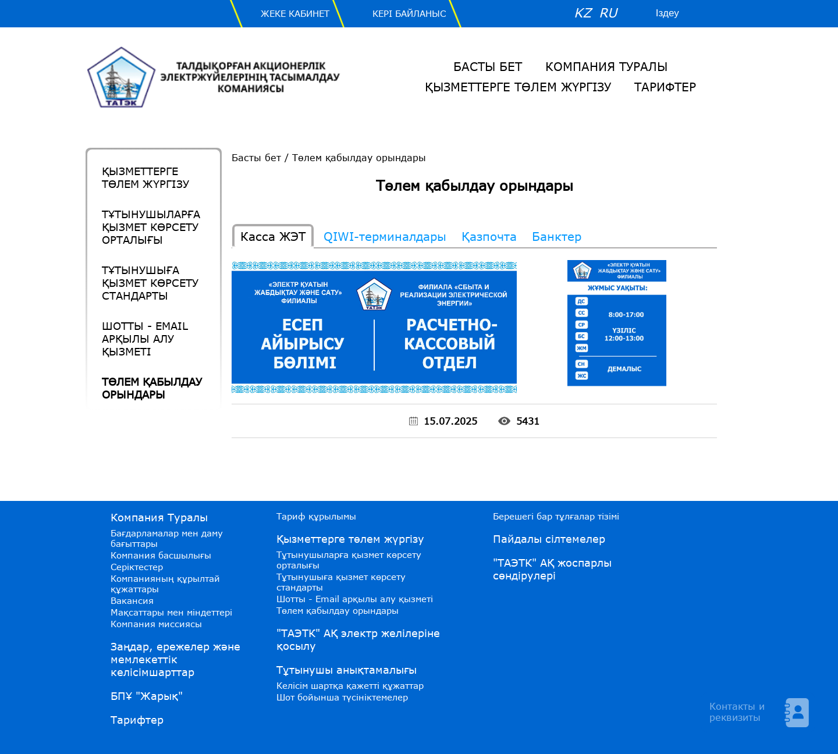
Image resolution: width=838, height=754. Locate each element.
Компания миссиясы (156, 623)
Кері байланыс (409, 13)
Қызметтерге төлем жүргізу (518, 87)
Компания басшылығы (161, 555)
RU (608, 12)
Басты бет (487, 66)
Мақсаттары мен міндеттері (171, 612)
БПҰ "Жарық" (147, 695)
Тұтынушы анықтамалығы (346, 669)
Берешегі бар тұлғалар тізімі (556, 516)
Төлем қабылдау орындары (152, 388)
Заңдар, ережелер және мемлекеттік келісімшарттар (175, 659)
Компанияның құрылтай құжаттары (165, 583)
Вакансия (132, 600)
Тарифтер (665, 87)
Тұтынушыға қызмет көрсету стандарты (150, 283)
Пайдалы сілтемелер (549, 538)
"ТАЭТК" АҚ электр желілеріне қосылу (358, 639)
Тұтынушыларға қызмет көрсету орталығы (151, 227)
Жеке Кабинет (295, 13)
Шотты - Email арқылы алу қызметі (145, 338)
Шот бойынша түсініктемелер (342, 697)
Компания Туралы (606, 66)
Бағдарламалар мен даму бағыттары (167, 538)
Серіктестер (137, 566)
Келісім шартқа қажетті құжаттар (350, 685)
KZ (582, 12)
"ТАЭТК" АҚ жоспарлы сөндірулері (552, 569)
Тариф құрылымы (316, 516)
